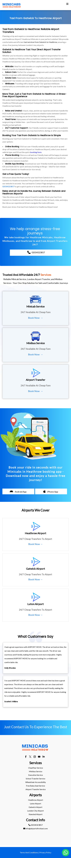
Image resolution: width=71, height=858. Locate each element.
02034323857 (8, 186)
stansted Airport (35, 814)
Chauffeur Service (35, 768)
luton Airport (35, 803)
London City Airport (35, 811)
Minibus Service (35, 771)
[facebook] (25, 757)
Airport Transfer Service (36, 789)
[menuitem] (35, 768)
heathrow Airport (35, 800)
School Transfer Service (35, 778)
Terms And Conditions (29, 852)
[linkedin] (43, 757)
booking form (35, 152)
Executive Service (35, 775)
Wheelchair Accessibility (35, 782)
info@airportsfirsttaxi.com (35, 828)
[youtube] (39, 757)
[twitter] (30, 757)
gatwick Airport (35, 807)
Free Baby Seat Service (35, 786)
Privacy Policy (45, 852)
